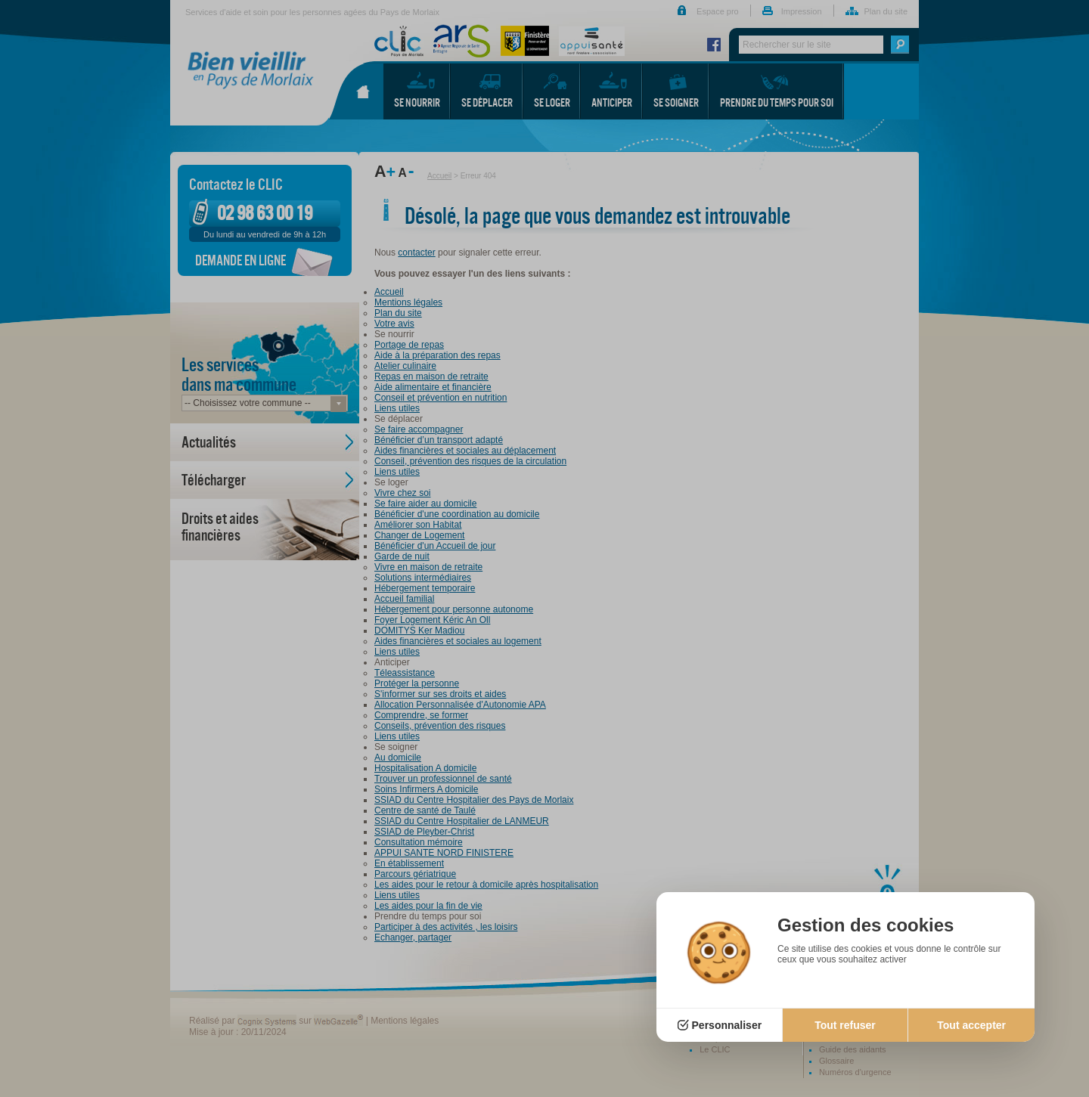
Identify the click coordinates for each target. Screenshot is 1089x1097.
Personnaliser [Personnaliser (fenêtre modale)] (727, 1025)
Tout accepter (971, 1025)
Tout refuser (845, 1025)
